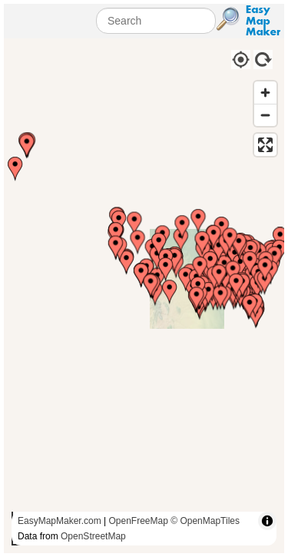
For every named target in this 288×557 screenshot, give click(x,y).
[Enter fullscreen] (265, 145)
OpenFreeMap (138, 521)
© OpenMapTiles (205, 521)
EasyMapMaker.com (59, 521)
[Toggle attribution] (267, 521)
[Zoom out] (265, 115)
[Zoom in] (265, 92)
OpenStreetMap (93, 536)
